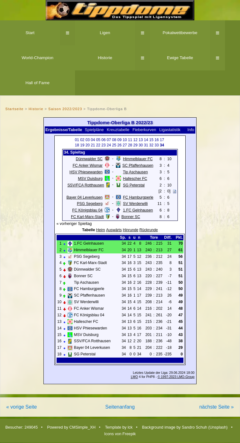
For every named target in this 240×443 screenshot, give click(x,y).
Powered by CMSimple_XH (71, 427)
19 (82, 145)
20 (88, 145)
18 (77, 145)
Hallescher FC (135, 178)
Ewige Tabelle (180, 57)
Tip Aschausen (135, 172)
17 (162, 140)
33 (157, 145)
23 (104, 145)
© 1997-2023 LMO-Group (176, 377)
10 (125, 140)
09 (120, 140)
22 (98, 145)
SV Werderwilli (135, 203)
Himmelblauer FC (138, 159)
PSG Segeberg (89, 203)
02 (82, 140)
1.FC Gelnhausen (138, 210)
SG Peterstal (134, 185)
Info (191, 129)
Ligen (105, 32)
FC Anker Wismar (87, 165)
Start (30, 32)
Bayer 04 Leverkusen (84, 197)
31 (146, 145)
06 (104, 140)
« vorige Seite (21, 407)
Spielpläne (94, 129)
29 (135, 145)
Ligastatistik (170, 129)
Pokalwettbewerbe (179, 32)
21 (93, 145)
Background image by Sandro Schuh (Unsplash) (185, 427)
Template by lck (118, 427)
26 (120, 145)
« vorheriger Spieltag (74, 224)
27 (125, 145)
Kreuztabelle (118, 129)
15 (151, 140)
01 (77, 140)
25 (114, 145)
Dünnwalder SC (89, 159)
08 (114, 140)
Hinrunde (130, 230)
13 (141, 140)
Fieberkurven (144, 129)
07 (109, 140)
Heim (100, 230)
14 (146, 140)
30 (141, 145)
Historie (105, 57)
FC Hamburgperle (138, 197)
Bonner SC (131, 217)
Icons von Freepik (120, 433)
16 (157, 140)
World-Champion (37, 57)
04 (93, 140)
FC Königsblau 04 (87, 210)
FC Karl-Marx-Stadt (87, 217)
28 (130, 145)
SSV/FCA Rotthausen (86, 185)
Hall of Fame (37, 82)
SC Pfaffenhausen (137, 165)
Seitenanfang (120, 407)
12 (135, 140)
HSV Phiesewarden (85, 172)
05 (98, 140)
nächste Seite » (216, 407)
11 (130, 140)
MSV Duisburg (90, 178)
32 (151, 145)
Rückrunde (148, 230)
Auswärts (114, 230)
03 (88, 140)
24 (109, 145)
